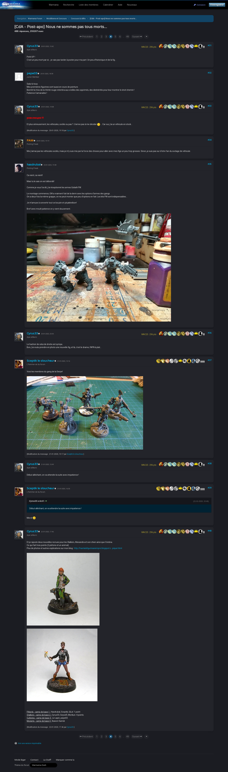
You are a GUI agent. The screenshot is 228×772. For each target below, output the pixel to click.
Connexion (199, 5)
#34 (209, 140)
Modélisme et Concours (57, 18)
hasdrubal (33, 164)
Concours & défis (78, 18)
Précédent (86, 36)
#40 (209, 531)
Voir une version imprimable (29, 743)
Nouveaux (132, 4)
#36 (209, 333)
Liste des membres (88, 4)
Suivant (137, 36)
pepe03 (32, 73)
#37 (209, 360)
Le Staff (47, 760)
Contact (34, 760)
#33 (209, 106)
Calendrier (108, 4)
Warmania (53, 4)
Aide (120, 4)
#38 (209, 463)
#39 (209, 488)
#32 (209, 73)
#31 (209, 45)
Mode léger (20, 760)
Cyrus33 (32, 46)
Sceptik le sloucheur (40, 361)
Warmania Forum (35, 18)
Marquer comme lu (65, 760)
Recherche (68, 4)
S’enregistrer (217, 5)
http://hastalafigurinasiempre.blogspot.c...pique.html (98, 548)
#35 (209, 164)
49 (127, 36)
